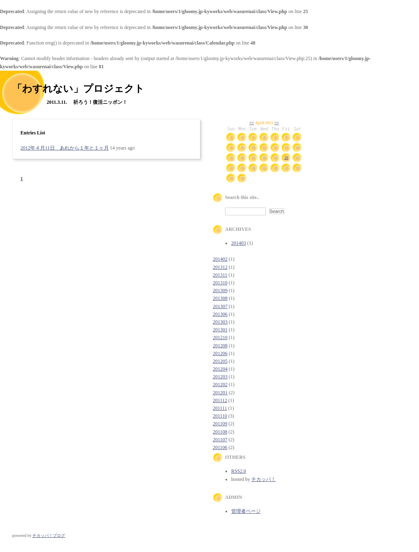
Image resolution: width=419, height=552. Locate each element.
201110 (220, 416)
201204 (220, 369)
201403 (238, 243)
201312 (220, 267)
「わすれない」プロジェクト (78, 88)
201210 (220, 337)
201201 (220, 393)
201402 (220, 259)
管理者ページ (246, 511)
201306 (220, 314)
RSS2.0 (238, 471)
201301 (220, 330)
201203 (220, 377)
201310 (220, 283)
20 (286, 157)
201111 (220, 408)
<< (251, 123)
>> (276, 123)
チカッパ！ (263, 479)
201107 (220, 439)
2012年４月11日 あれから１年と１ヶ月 (64, 148)
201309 (220, 290)
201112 (220, 400)
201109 (220, 424)
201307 (220, 306)
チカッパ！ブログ (48, 535)
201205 (220, 361)
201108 (220, 432)
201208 (220, 346)
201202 (220, 384)
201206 (220, 353)
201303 (220, 322)
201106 (220, 447)
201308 (220, 298)
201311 (220, 275)
